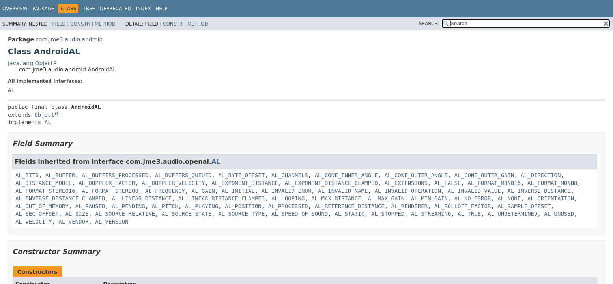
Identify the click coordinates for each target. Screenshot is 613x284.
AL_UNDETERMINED (512, 214)
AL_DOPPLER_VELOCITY (173, 183)
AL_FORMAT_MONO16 (494, 183)
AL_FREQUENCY (165, 191)
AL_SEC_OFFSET (37, 214)
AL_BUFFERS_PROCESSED (115, 175)
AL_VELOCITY (33, 222)
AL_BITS (27, 175)
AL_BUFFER (60, 175)
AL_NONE (509, 198)
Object (44, 115)
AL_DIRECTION (541, 175)
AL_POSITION (243, 206)
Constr (80, 24)
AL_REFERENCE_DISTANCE (350, 206)
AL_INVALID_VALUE (474, 191)
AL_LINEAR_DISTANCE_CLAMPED (221, 198)
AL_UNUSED (559, 214)
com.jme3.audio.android (69, 39)
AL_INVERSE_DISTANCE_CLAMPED (60, 198)
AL (11, 90)
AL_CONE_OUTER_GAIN (484, 175)
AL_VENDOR (74, 222)
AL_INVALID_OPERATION (407, 191)
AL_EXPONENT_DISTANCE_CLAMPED (331, 183)
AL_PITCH (165, 206)
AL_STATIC (349, 214)
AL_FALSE (447, 183)
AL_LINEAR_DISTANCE (142, 198)
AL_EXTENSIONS (406, 183)
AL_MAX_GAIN (386, 198)
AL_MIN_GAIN (429, 198)
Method (105, 24)
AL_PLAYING (201, 206)
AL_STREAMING (431, 214)
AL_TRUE (469, 214)
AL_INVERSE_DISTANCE (539, 191)
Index (143, 8)
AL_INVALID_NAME (343, 191)
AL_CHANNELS (289, 175)
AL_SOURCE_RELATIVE (125, 214)
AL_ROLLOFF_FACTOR (462, 206)
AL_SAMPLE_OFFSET (524, 206)
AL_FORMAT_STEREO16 (45, 191)
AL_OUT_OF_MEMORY (42, 206)
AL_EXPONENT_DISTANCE (244, 183)
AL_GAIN (203, 191)
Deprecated (115, 8)
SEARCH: (429, 23)
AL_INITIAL (238, 191)
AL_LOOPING (288, 198)
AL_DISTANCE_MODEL (43, 183)
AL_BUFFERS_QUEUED (183, 175)
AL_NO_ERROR (472, 198)
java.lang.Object (30, 63)
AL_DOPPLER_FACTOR (106, 183)
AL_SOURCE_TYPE (241, 214)
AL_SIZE (76, 214)
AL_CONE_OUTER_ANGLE (416, 175)
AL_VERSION (111, 222)
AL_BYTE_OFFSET (241, 175)
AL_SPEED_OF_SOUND (299, 214)
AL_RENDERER (409, 206)
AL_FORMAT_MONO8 (552, 183)
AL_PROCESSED (288, 206)
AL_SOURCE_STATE (186, 214)
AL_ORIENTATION (550, 198)
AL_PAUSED (90, 206)
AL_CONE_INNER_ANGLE (346, 175)
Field (58, 24)
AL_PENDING (128, 206)
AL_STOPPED (387, 214)
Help (161, 8)
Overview (15, 8)
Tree (89, 8)
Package (43, 8)
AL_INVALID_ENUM (286, 191)
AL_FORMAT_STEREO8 (110, 191)
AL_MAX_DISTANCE (336, 198)
